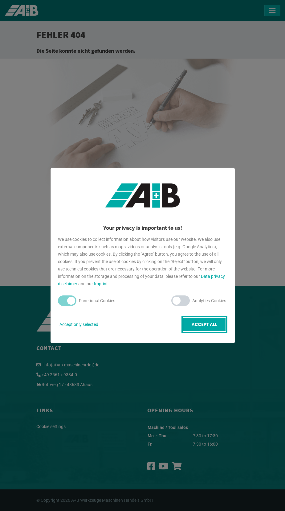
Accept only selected (78, 324)
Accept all (204, 324)
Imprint (101, 283)
